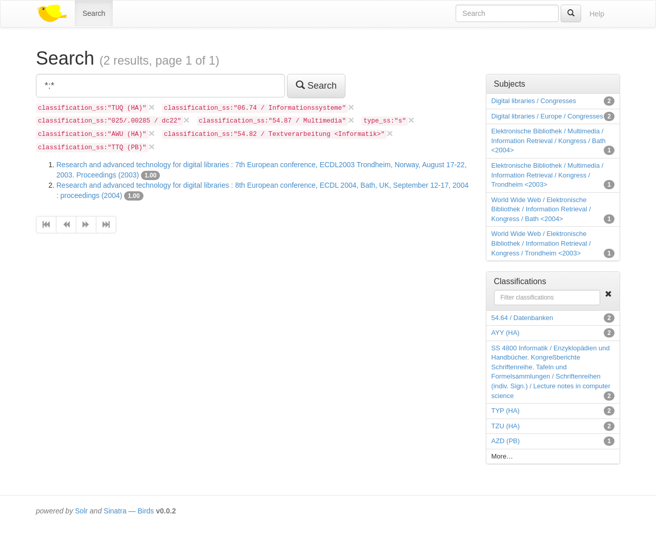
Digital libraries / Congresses (533, 101)
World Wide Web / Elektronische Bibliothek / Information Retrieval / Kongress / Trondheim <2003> (541, 243)
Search (94, 13)
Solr (81, 511)
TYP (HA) (505, 410)
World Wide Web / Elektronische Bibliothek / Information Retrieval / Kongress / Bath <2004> (541, 209)
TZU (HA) (505, 426)
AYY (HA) (505, 332)
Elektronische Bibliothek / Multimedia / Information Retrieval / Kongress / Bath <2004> (548, 140)
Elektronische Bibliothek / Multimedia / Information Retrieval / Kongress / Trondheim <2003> (547, 175)
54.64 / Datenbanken (522, 318)
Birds (145, 511)
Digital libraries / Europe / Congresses (547, 116)
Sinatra (115, 511)
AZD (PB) (505, 441)
